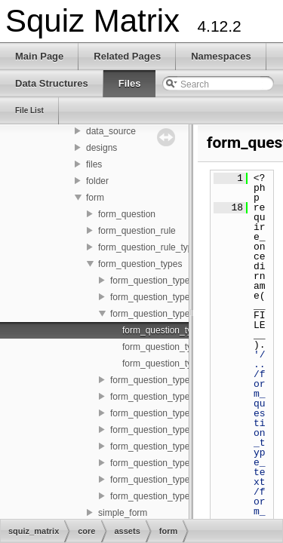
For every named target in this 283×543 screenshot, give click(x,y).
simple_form (122, 513)
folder (97, 181)
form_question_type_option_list (172, 413)
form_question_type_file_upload (174, 380)
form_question (126, 214)
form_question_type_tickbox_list (174, 479)
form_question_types (140, 264)
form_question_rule (137, 230)
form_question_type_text (159, 463)
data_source (111, 131)
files (94, 164)
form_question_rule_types (150, 247)
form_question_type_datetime (169, 297)
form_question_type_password (171, 430)
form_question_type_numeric (168, 396)
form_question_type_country (167, 280)
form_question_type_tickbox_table (179, 496)
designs (101, 148)
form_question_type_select (164, 446)
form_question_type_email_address (182, 313)
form (95, 197)
